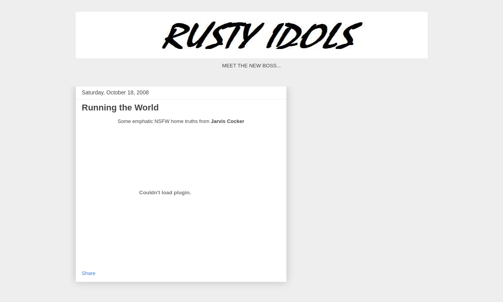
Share (89, 273)
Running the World (120, 107)
